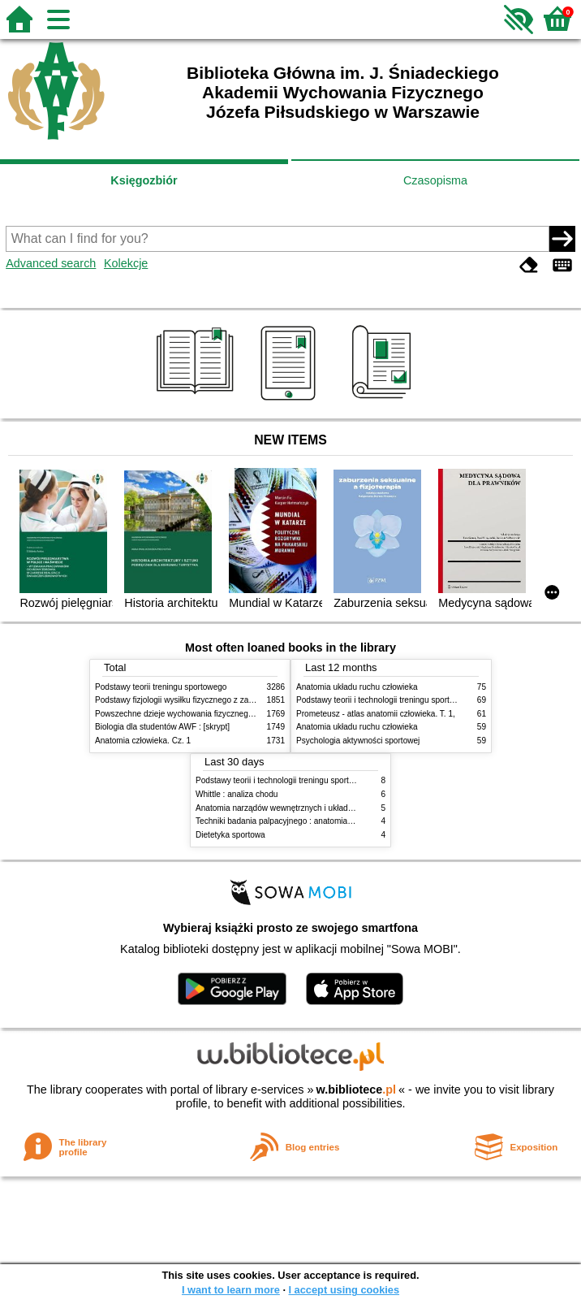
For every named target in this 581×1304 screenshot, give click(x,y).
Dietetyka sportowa (230, 834)
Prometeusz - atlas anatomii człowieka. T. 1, (375, 713)
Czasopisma (435, 180)
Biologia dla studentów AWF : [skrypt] (162, 726)
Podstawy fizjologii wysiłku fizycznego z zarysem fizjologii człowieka (217, 699)
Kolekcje (126, 263)
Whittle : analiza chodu (237, 794)
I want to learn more (231, 1290)
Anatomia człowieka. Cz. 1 (143, 740)
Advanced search (51, 263)
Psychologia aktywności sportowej (358, 740)
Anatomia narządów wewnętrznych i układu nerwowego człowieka (315, 808)
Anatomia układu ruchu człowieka (357, 686)
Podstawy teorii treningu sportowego (160, 686)
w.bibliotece (356, 1089)
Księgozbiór (143, 180)
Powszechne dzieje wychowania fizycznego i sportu (188, 713)
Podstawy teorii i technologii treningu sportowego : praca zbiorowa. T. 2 (424, 699)
